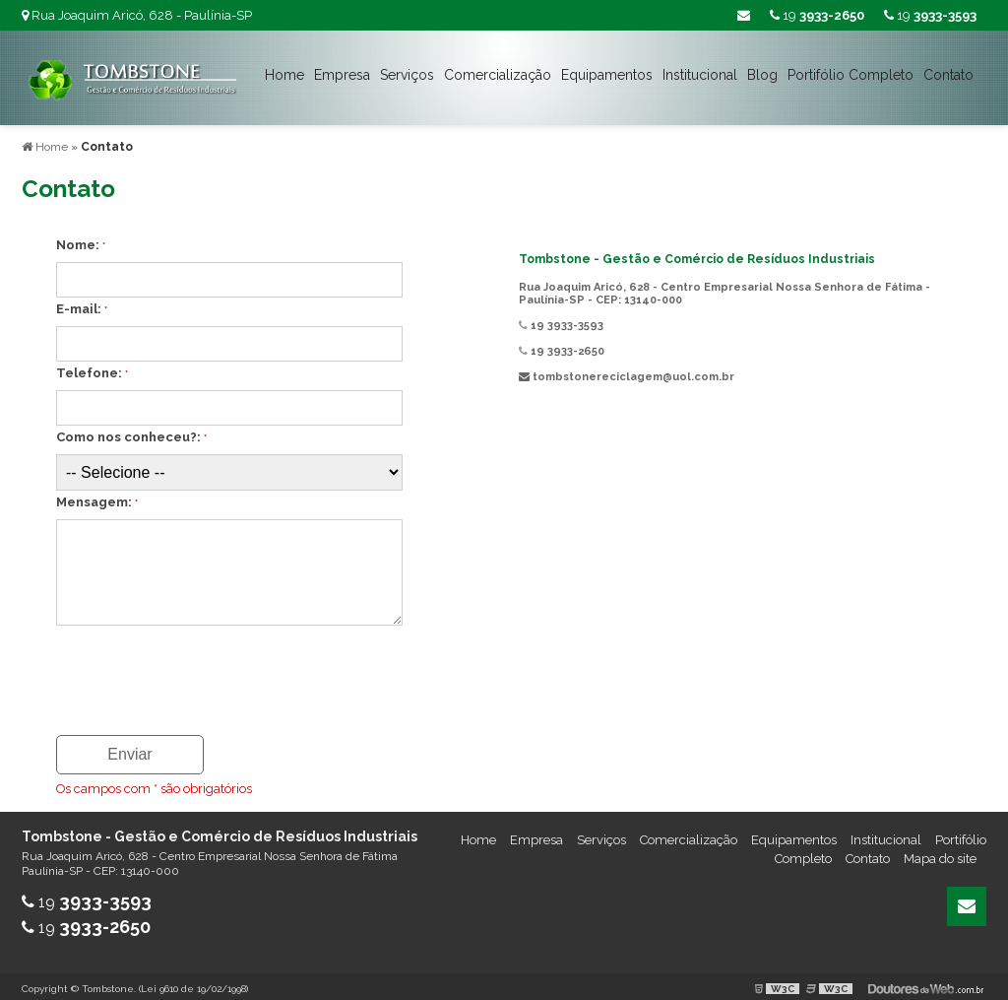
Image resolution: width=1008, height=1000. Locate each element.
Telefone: (92, 369)
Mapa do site (940, 854)
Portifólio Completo (851, 75)
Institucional (699, 75)
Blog (762, 75)
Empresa (342, 75)
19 (930, 15)
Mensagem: (97, 498)
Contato (948, 75)
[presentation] (175, 669)
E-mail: (81, 305)
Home (284, 75)
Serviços (407, 75)
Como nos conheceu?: (131, 433)
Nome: (80, 240)
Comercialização (497, 75)
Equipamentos (607, 75)
